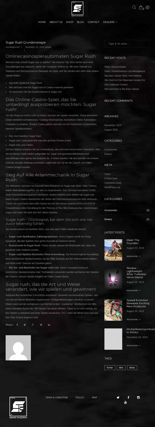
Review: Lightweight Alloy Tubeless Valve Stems (136, 272)
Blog (80, 22)
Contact (94, 22)
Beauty (108, 154)
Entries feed (110, 178)
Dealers (109, 22)
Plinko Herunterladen (115, 67)
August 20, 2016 (135, 248)
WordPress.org (112, 187)
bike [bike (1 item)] (121, 369)
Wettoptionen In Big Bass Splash (121, 89)
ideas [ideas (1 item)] (132, 369)
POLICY (80, 399)
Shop (69, 22)
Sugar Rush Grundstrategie (26, 42)
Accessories (110, 149)
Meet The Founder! (133, 241)
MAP (94, 399)
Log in (107, 174)
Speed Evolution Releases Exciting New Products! (137, 304)
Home (42, 22)
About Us (56, 22)
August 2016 (111, 129)
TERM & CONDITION (57, 399)
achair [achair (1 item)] (110, 369)
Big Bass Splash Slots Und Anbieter (123, 76)
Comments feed (112, 183)
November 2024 (112, 125)
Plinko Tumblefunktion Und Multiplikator (124, 71)
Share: (9, 325)
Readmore (133, 256)
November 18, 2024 (137, 339)
